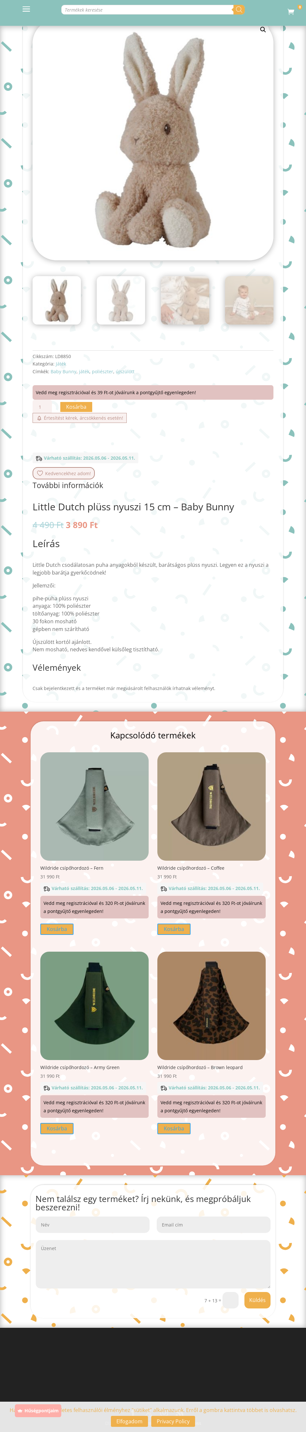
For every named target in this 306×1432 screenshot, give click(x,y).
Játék (61, 364)
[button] (263, 29)
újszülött (125, 371)
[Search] (239, 10)
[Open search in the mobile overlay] (137, 10)
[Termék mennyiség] (42, 407)
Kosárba (76, 406)
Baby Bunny (63, 371)
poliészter (102, 371)
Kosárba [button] (57, 929)
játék (84, 371)
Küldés (257, 1300)
